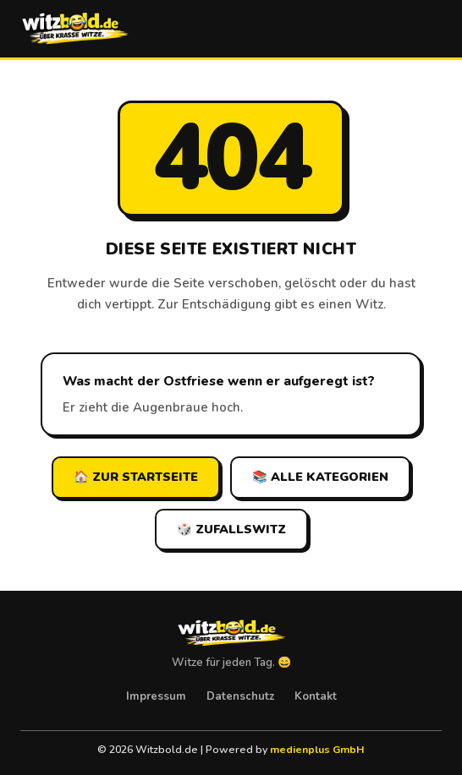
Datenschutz (240, 696)
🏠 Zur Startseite (136, 476)
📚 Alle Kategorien (320, 476)
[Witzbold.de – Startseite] (74, 28)
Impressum (156, 696)
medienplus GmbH (317, 749)
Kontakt (315, 696)
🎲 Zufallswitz (231, 529)
